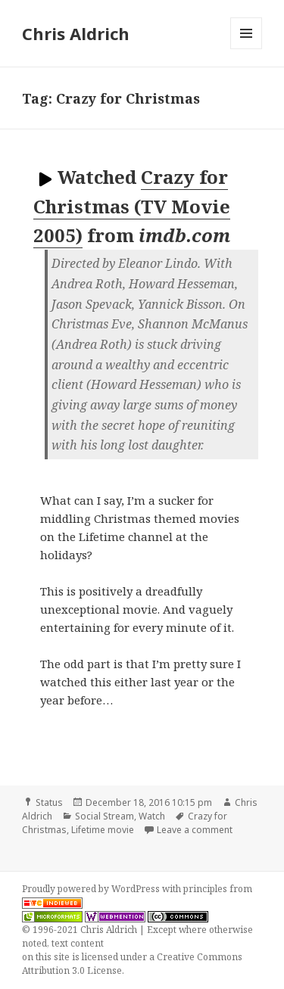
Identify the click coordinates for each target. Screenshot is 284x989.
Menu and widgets (246, 48)
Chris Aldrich (76, 33)
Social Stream (104, 816)
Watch (152, 816)
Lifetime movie (102, 829)
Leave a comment (195, 829)
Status (49, 802)
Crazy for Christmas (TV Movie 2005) (131, 205)
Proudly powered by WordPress (92, 888)
